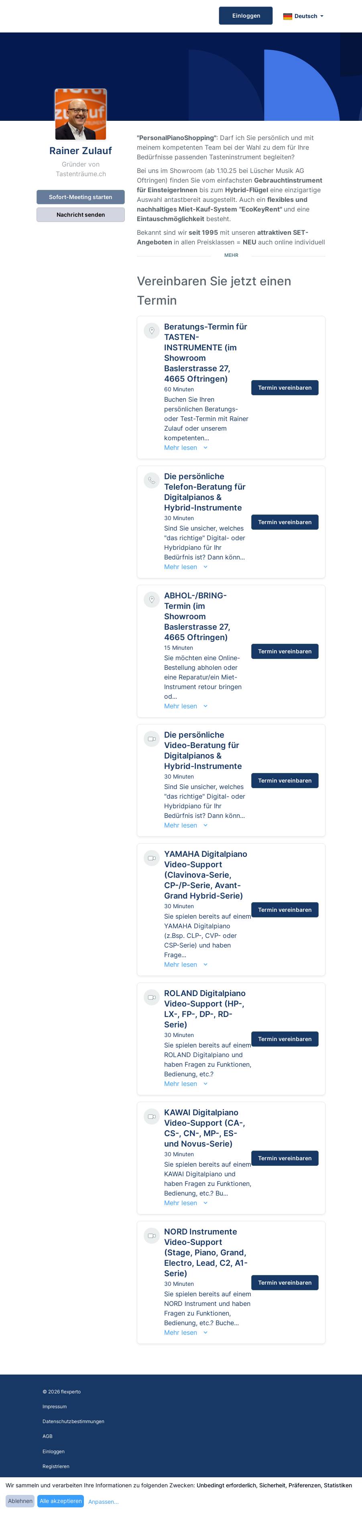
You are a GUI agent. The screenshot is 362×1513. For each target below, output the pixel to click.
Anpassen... (103, 1501)
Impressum (55, 1406)
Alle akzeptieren (61, 1500)
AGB (48, 1436)
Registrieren (56, 1466)
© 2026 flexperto (62, 1392)
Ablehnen (20, 1500)
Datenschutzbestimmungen (73, 1421)
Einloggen (245, 15)
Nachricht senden (81, 214)
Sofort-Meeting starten (80, 196)
